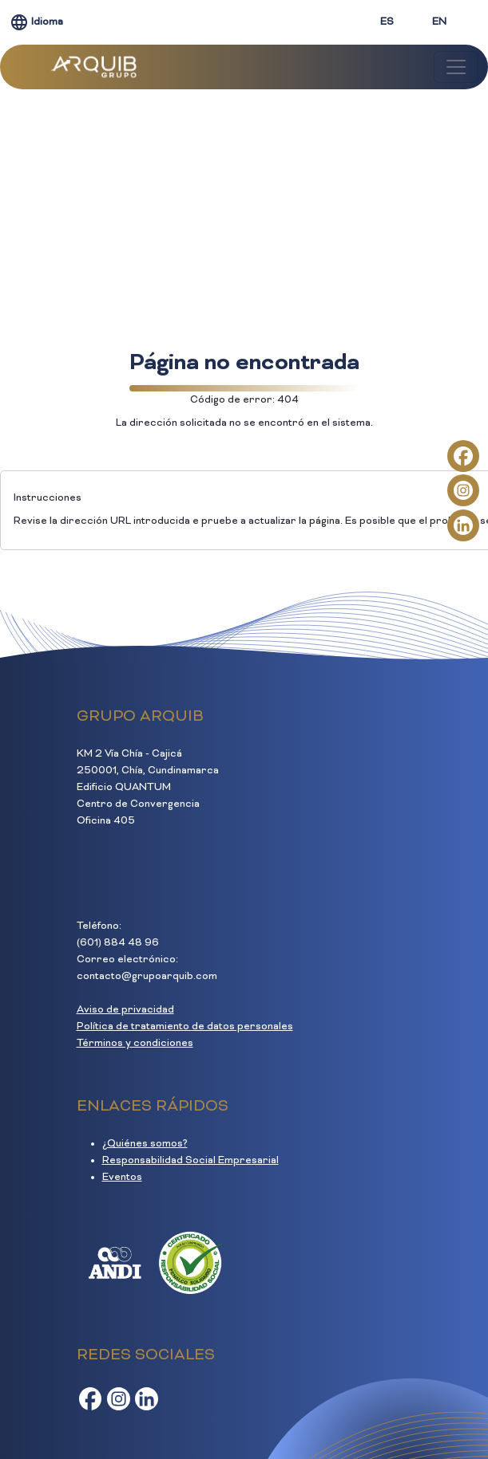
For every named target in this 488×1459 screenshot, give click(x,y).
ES (387, 22)
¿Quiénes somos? (145, 1144)
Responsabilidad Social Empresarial (190, 1160)
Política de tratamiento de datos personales (185, 1027)
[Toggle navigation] (456, 67)
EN (439, 22)
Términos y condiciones (135, 1043)
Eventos (122, 1177)
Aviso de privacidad (125, 1010)
